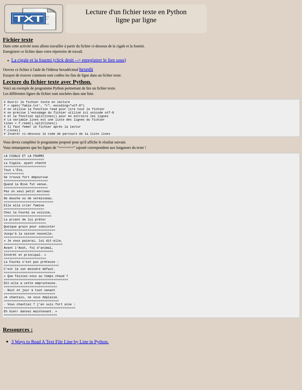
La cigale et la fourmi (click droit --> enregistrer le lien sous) (68, 60)
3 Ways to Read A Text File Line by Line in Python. (60, 381)
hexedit (86, 69)
